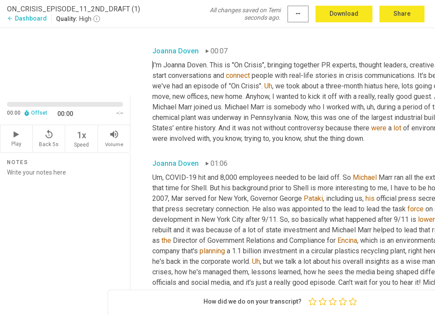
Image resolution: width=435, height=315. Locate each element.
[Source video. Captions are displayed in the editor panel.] (65, 60)
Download (344, 13)
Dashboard (27, 18)
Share (401, 13)
